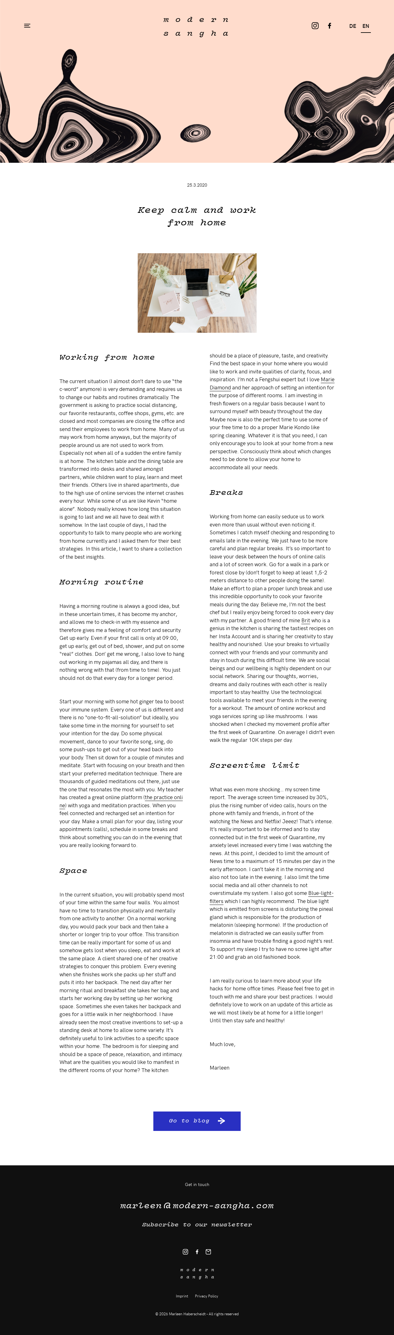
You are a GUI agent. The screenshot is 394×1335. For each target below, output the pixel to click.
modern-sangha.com (197, 1204)
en (365, 25)
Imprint (182, 1295)
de (352, 25)
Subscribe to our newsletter (197, 1224)
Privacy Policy (206, 1295)
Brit (305, 620)
